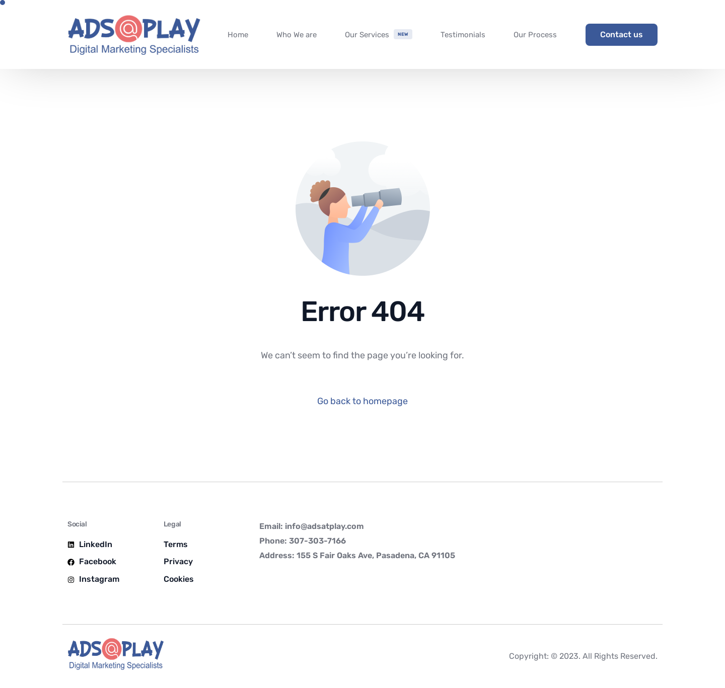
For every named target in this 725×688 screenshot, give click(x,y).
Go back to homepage (362, 401)
